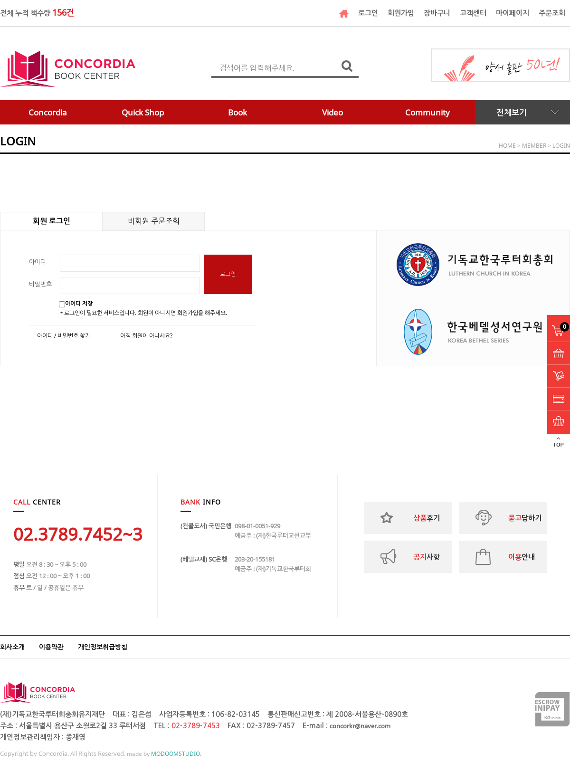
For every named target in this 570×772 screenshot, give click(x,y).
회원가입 (401, 13)
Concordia (47, 112)
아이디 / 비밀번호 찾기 (63, 336)
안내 (521, 557)
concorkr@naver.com (360, 726)
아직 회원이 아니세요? (146, 336)
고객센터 (473, 13)
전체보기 (511, 112)
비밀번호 (40, 284)
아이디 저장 (79, 303)
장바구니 (437, 13)
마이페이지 (512, 13)
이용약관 (51, 646)
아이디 (37, 261)
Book (237, 112)
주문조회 (552, 13)
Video (332, 112)
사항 (426, 557)
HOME (507, 146)
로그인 (368, 13)
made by (164, 754)
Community (427, 112)
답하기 (525, 518)
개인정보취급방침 (102, 646)
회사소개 (12, 646)
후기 (426, 518)
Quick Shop (143, 112)
